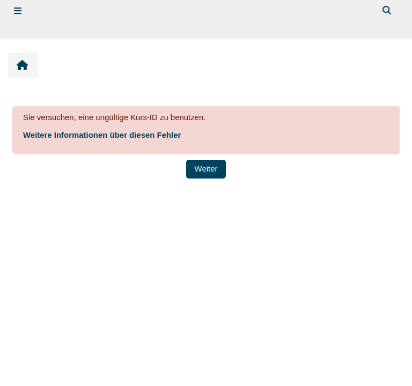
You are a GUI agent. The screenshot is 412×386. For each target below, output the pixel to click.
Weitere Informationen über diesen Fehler (102, 134)
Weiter (206, 168)
